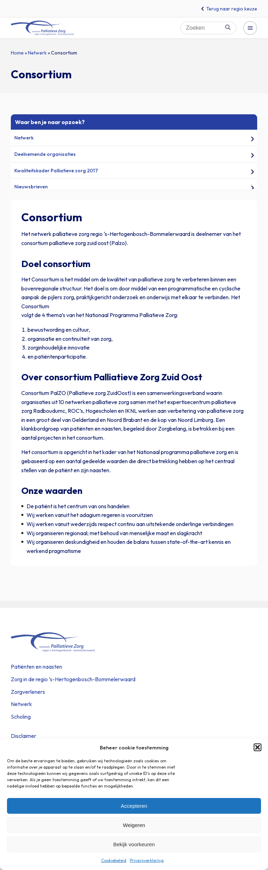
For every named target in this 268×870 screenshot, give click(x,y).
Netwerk (37, 53)
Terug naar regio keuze (231, 9)
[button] (257, 747)
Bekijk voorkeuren (134, 844)
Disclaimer (23, 735)
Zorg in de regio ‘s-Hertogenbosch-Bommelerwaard (73, 679)
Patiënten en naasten (36, 666)
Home (17, 53)
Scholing (21, 716)
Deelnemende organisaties (45, 154)
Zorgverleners (28, 691)
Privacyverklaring (147, 860)
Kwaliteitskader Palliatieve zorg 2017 (56, 170)
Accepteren (134, 806)
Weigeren (134, 825)
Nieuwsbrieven (31, 187)
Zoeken (227, 27)
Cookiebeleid (113, 860)
